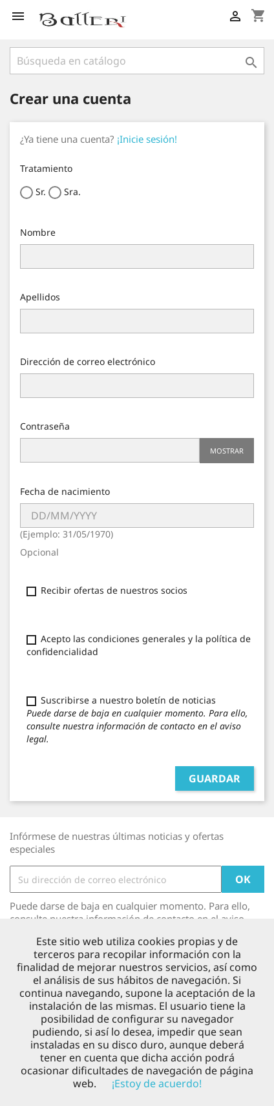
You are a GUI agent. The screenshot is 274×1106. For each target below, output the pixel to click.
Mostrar (227, 450)
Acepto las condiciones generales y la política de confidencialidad (138, 645)
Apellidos (40, 297)
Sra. (64, 192)
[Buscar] (137, 60)
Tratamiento (46, 168)
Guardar (214, 778)
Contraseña (45, 426)
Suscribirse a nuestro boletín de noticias (137, 719)
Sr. (33, 192)
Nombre (38, 232)
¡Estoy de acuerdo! (157, 1083)
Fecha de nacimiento (65, 491)
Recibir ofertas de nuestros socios (106, 590)
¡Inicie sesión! (147, 138)
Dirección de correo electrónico (87, 361)
